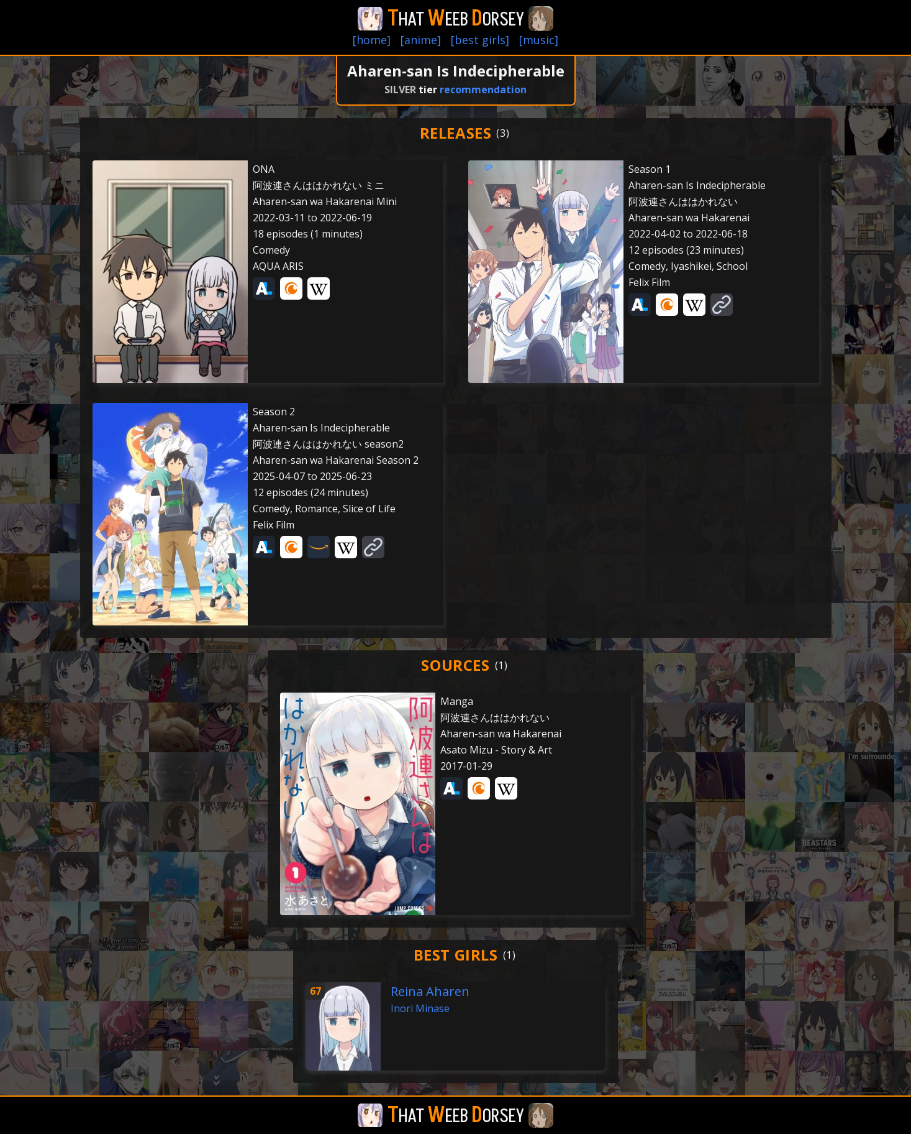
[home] (372, 39)
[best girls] (480, 39)
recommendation (483, 89)
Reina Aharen (430, 991)
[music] (538, 39)
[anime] (421, 39)
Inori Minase (420, 1008)
